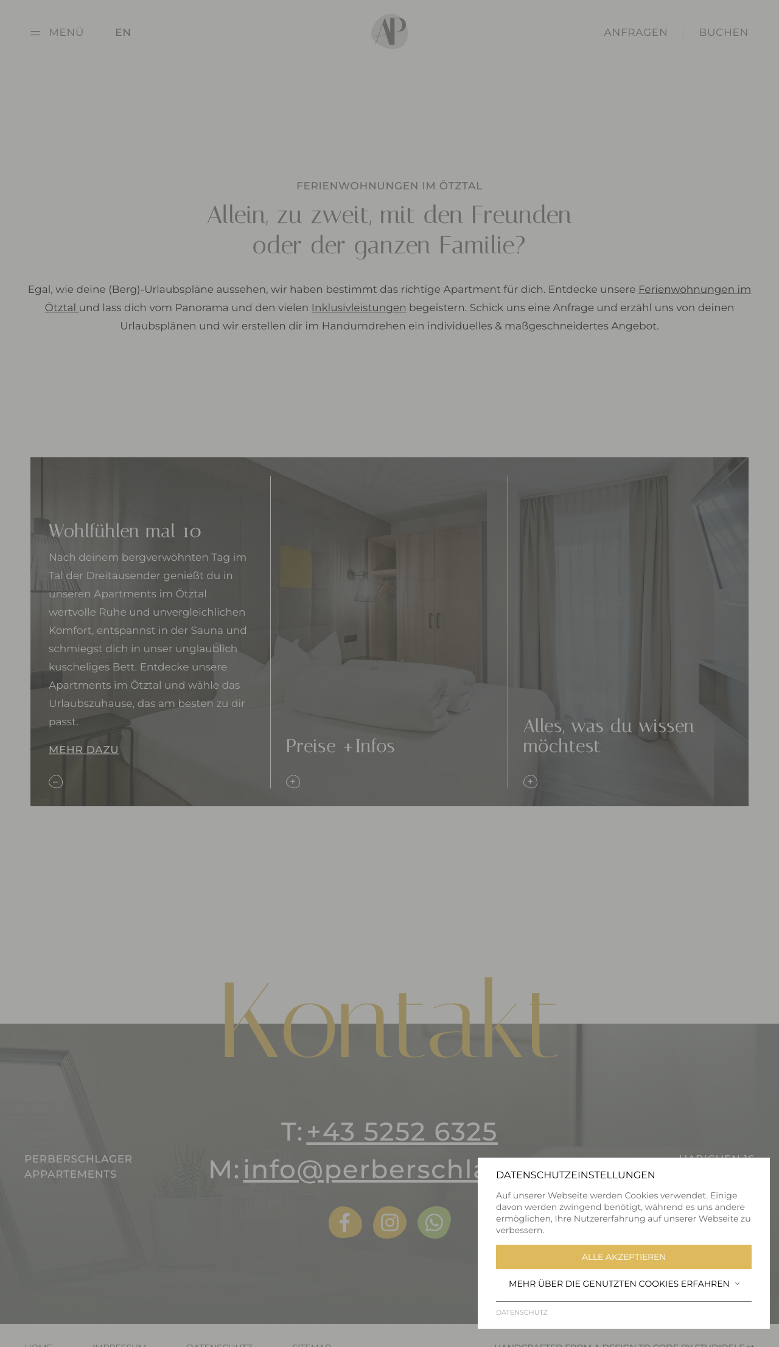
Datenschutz (522, 1312)
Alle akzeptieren (624, 1256)
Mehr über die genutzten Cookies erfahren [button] (624, 1283)
